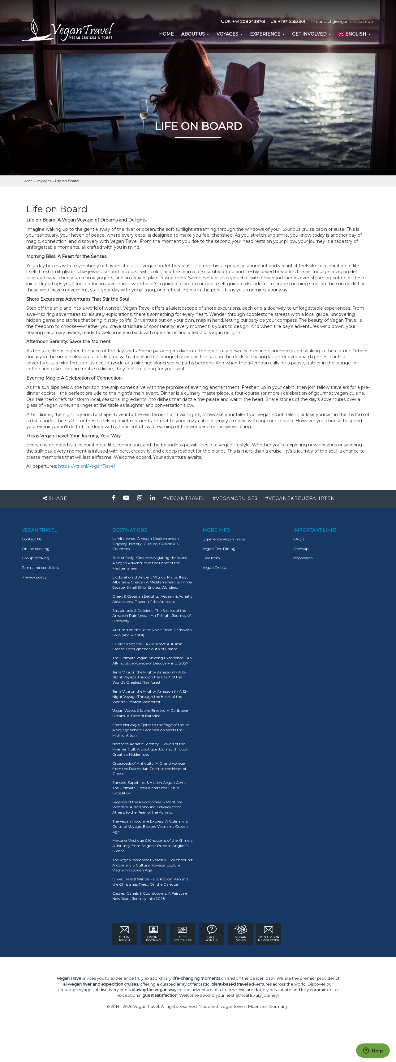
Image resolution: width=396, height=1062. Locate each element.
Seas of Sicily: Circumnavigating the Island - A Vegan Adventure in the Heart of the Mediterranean (151, 562)
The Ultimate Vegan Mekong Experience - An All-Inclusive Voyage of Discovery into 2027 (152, 660)
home (166, 34)
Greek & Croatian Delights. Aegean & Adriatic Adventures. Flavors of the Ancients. (152, 599)
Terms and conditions (40, 567)
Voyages (230, 34)
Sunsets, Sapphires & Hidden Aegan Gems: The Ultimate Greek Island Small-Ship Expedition (149, 787)
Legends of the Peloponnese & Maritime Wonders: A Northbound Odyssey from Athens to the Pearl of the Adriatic (147, 807)
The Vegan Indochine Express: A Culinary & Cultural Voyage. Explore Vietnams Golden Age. (150, 826)
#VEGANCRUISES (235, 498)
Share (55, 498)
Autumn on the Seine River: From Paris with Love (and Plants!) (152, 632)
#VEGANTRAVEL (184, 498)
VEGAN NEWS (241, 933)
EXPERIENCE (267, 34)
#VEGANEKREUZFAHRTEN (300, 498)
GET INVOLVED (311, 34)
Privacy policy (34, 577)
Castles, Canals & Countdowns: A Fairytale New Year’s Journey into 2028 (149, 896)
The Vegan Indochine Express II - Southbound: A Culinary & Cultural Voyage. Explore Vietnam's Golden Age (152, 865)
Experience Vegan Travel (224, 539)
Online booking (36, 548)
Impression (303, 558)
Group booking (35, 558)
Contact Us (31, 539)
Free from (211, 558)
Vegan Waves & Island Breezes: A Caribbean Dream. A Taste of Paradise (150, 713)
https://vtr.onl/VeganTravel (86, 466)
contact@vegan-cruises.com (342, 21)
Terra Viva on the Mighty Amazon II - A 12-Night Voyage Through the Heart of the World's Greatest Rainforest (150, 696)
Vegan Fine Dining (219, 548)
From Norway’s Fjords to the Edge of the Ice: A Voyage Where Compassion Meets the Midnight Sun (151, 729)
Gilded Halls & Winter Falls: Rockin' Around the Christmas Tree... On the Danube (150, 882)
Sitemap (300, 548)
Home (27, 180)
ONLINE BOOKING (153, 933)
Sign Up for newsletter (268, 933)
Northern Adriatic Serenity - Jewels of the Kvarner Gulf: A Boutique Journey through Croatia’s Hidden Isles (150, 749)
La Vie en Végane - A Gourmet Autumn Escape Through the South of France (147, 646)
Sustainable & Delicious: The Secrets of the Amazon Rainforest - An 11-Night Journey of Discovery (151, 615)
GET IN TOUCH (124, 933)
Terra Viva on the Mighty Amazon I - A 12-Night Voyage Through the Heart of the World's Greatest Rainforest (149, 677)
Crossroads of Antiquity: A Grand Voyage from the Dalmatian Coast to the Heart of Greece (149, 768)
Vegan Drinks (214, 567)
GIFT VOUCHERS (183, 933)
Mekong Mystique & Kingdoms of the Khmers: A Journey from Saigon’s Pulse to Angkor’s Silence (152, 845)
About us (195, 34)
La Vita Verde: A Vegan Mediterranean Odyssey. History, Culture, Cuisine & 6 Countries (145, 543)
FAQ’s (298, 539)
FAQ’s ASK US (211, 933)
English (354, 34)
